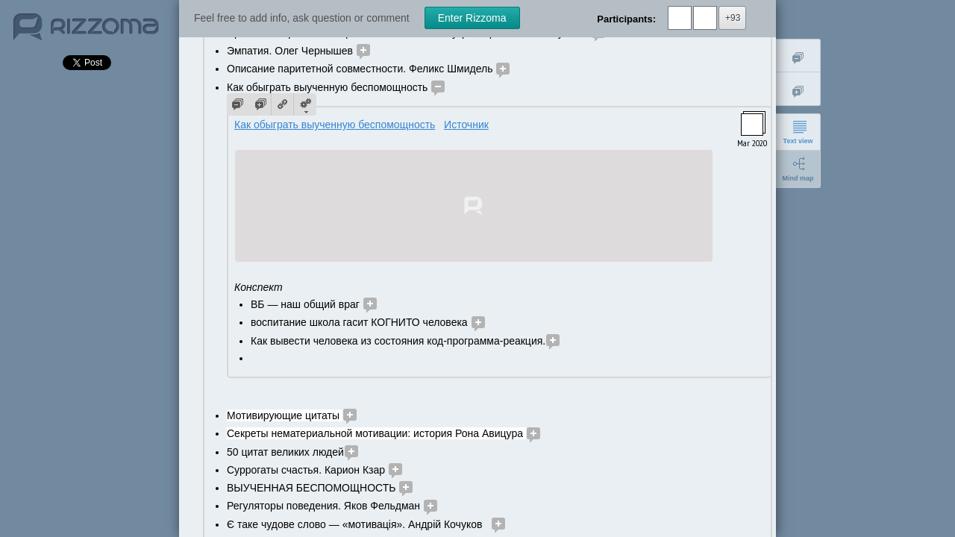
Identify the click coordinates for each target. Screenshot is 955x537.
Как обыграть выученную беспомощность (334, 125)
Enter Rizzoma (472, 18)
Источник (466, 125)
